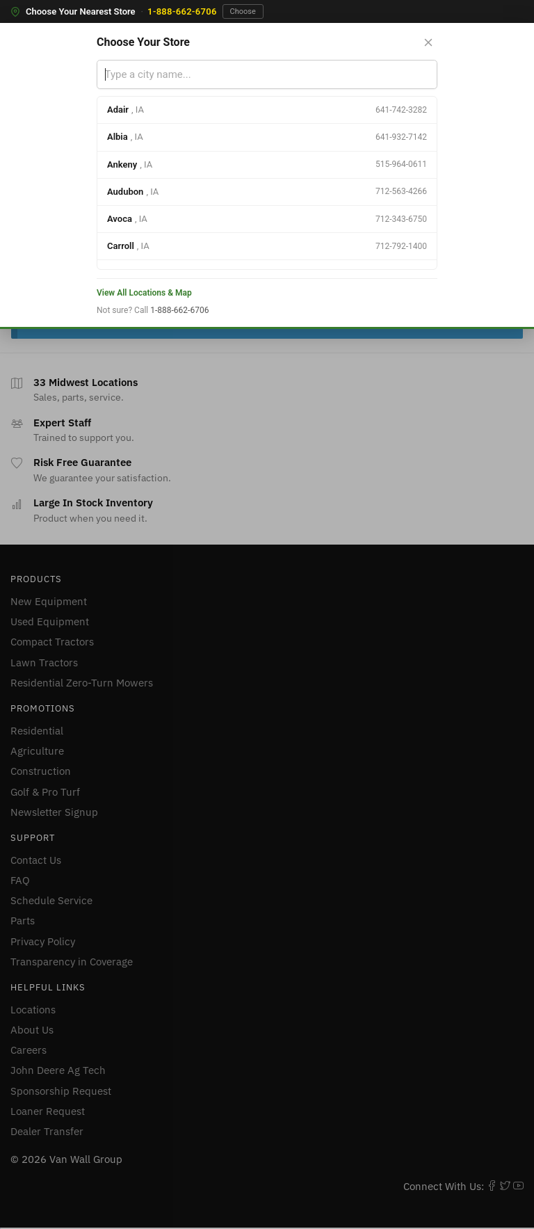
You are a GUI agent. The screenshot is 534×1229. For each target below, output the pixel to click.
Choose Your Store (143, 42)
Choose (243, 11)
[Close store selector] (428, 42)
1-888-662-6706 (182, 11)
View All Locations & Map (144, 293)
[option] (267, 110)
